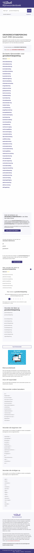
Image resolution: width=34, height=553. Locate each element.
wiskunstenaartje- (8, 457)
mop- (5, 459)
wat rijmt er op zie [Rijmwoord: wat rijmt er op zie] (8, 399)
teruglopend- (7, 453)
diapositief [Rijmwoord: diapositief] (6, 418)
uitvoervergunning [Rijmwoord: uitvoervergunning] (7, 160)
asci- (5, 463)
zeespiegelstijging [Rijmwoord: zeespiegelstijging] (7, 180)
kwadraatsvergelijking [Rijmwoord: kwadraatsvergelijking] (8, 279)
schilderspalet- (7, 446)
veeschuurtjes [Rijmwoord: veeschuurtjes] (7, 412)
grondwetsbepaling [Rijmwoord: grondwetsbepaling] (8, 314)
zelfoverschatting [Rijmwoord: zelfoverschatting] (7, 182)
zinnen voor (15, 49)
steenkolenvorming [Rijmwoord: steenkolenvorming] (7, 143)
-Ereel (5, 481)
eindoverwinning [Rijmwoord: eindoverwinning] (7, 88)
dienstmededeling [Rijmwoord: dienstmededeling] (7, 81)
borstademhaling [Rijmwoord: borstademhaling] (7, 68)
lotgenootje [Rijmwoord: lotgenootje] (6, 395)
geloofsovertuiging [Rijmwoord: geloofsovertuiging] (7, 276)
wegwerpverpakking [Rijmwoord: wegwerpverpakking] (8, 168)
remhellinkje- (7, 461)
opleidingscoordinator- (9, 449)
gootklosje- (6, 444)
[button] (30, 269)
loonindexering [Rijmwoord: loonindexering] (6, 117)
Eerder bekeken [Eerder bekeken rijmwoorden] (6, 14)
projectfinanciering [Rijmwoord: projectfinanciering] (7, 283)
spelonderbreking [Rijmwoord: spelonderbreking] (7, 141)
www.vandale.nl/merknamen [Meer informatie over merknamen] (13, 540)
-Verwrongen (7, 500)
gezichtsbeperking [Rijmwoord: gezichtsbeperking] (8, 312)
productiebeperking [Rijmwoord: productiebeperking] (8, 334)
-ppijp (5, 490)
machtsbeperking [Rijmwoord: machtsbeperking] (8, 332)
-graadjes (6, 503)
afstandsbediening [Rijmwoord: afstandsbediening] (7, 61)
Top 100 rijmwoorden (17, 346)
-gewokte (6, 488)
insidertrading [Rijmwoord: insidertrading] (6, 105)
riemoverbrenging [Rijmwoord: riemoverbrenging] (7, 131)
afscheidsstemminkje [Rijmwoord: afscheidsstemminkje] (9, 414)
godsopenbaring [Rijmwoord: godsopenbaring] (7, 90)
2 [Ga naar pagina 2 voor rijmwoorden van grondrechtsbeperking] (11, 299)
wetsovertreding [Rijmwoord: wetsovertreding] (7, 177)
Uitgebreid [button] (28, 14)
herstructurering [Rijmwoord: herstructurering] (7, 93)
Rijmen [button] (29, 10)
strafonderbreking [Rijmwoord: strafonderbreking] (7, 146)
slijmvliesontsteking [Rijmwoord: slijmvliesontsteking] (7, 136)
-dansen (6, 496)
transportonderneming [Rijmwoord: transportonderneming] (7, 285)
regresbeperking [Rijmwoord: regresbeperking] (8, 336)
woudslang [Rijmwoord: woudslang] (6, 407)
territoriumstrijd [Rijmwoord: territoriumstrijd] (7, 403)
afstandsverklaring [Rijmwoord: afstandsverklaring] (7, 66)
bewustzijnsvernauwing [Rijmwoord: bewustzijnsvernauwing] (8, 274)
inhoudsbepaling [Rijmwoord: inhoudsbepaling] (7, 100)
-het (5, 502)
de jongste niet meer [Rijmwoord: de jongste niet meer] (8, 416)
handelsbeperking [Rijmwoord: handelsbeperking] (8, 327)
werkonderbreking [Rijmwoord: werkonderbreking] (7, 172)
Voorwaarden (28, 551)
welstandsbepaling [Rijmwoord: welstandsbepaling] (7, 170)
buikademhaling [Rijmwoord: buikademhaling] (7, 73)
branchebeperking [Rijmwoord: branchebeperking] (8, 318)
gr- (3, 243)
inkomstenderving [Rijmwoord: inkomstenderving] (7, 102)
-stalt (5, 505)
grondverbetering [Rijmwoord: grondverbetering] (8, 325)
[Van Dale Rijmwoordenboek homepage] (8, 3)
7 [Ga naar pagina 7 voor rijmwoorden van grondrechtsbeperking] (22, 299)
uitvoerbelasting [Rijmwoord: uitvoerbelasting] (7, 158)
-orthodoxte (7, 483)
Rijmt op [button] (5, 10)
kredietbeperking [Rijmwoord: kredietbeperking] (8, 329)
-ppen (5, 479)
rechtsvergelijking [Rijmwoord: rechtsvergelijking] (7, 129)
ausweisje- (6, 442)
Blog (14, 551)
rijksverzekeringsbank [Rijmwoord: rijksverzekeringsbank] (9, 405)
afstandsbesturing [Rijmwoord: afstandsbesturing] (7, 64)
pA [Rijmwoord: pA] (5, 393)
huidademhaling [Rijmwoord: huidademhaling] (7, 95)
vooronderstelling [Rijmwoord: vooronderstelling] (7, 165)
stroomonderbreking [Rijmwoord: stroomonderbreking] (8, 148)
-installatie (6, 486)
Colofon (22, 551)
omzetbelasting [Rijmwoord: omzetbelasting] (6, 124)
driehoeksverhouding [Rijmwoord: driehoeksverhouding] (8, 83)
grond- (4, 246)
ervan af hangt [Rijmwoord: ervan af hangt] (7, 397)
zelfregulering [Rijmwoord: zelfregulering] (6, 187)
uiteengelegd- (7, 438)
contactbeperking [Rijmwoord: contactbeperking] (8, 321)
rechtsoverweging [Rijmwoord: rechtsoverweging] (7, 127)
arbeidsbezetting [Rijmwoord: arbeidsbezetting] (8, 401)
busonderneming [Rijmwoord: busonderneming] (7, 76)
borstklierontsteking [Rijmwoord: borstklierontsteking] (8, 71)
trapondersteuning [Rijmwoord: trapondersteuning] (7, 156)
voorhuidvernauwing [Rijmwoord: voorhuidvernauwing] (8, 163)
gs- (5, 455)
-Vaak (5, 494)
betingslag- (6, 440)
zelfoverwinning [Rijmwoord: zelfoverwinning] (6, 185)
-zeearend (6, 498)
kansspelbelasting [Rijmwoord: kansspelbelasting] (7, 112)
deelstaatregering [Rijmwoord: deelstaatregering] (7, 78)
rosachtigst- (7, 436)
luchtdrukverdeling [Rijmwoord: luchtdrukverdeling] (7, 119)
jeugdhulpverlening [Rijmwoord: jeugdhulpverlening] (7, 110)
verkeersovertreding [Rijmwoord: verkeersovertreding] (7, 287)
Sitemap (17, 551)
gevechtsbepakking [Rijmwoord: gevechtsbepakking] (8, 323)
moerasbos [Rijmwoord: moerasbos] (6, 420)
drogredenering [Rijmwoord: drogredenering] (6, 85)
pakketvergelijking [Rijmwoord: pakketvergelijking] (7, 281)
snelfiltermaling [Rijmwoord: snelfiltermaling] (6, 139)
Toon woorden (17, 261)
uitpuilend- (6, 451)
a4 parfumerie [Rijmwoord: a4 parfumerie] (7, 409)
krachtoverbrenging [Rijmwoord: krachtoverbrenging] (7, 114)
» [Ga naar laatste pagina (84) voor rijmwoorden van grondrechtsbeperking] (30, 299)
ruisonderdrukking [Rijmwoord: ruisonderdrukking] (7, 134)
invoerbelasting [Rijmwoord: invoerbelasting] (6, 107)
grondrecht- (5, 248)
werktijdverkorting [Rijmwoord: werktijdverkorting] (7, 175)
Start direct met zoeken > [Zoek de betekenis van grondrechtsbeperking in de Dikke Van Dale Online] (12, 230)
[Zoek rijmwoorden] (15, 11)
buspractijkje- (7, 447)
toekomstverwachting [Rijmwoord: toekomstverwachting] (8, 153)
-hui (5, 484)
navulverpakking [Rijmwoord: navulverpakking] (7, 122)
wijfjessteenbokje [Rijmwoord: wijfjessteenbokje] (8, 410)
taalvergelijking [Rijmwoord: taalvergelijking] (6, 151)
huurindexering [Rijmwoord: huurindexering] (6, 98)
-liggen (5, 492)
